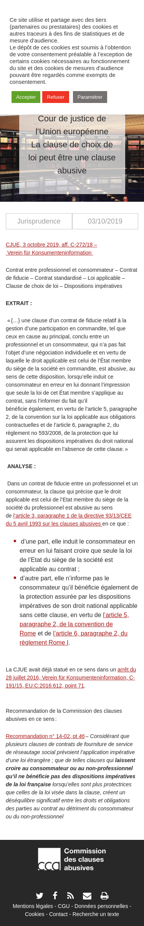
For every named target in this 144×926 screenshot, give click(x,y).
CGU (64, 906)
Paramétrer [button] (90, 97)
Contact (58, 914)
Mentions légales (33, 906)
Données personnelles (101, 906)
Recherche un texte (96, 914)
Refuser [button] (56, 97)
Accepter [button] (26, 97)
